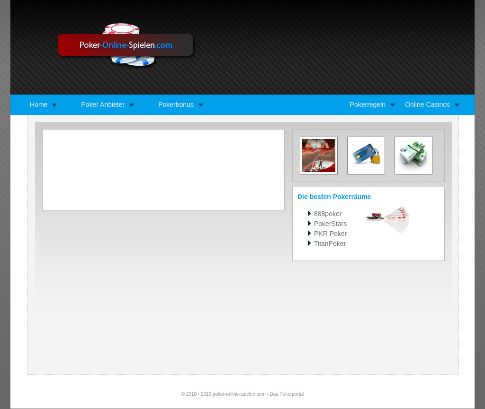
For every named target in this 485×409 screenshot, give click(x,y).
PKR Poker (330, 233)
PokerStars (330, 223)
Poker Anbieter (103, 104)
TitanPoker (330, 243)
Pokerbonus (176, 104)
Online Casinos (427, 104)
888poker (327, 214)
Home (38, 104)
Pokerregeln (368, 104)
